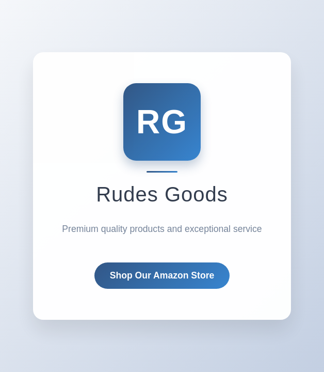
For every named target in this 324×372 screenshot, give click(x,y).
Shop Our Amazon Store (162, 275)
